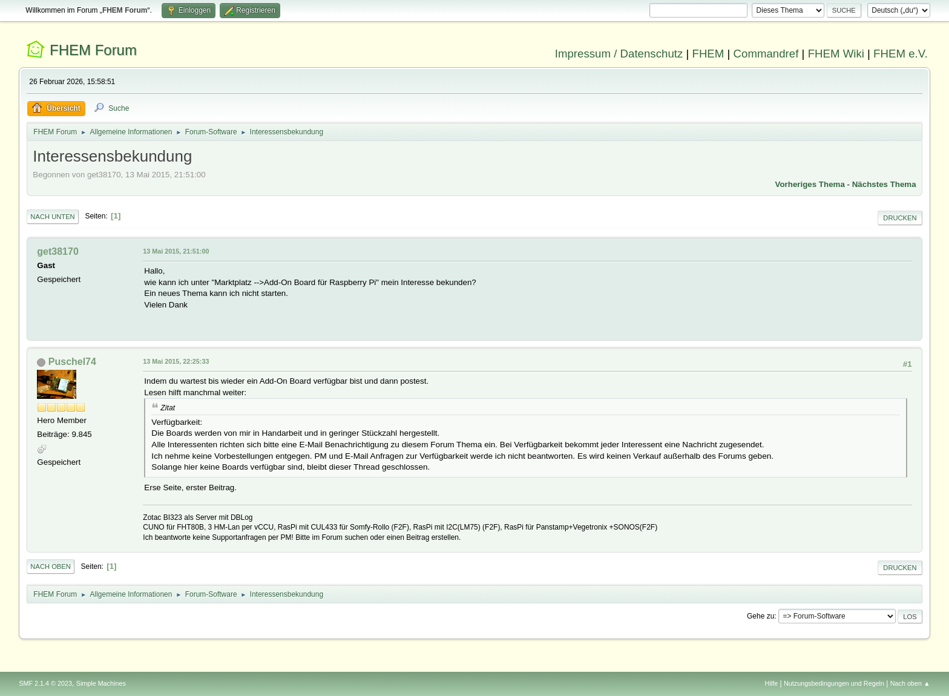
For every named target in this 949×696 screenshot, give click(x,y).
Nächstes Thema (884, 184)
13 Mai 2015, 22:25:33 (176, 361)
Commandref (766, 53)
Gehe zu (760, 616)
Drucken (899, 218)
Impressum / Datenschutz (619, 53)
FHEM (708, 53)
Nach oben (50, 566)
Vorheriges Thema (810, 184)
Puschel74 (72, 361)
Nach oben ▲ (910, 683)
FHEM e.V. (900, 53)
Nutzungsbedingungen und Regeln (834, 683)
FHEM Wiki (836, 53)
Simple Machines (101, 683)
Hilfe (771, 683)
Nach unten (52, 216)
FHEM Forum (93, 50)
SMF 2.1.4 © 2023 (45, 683)
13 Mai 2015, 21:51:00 (176, 251)
